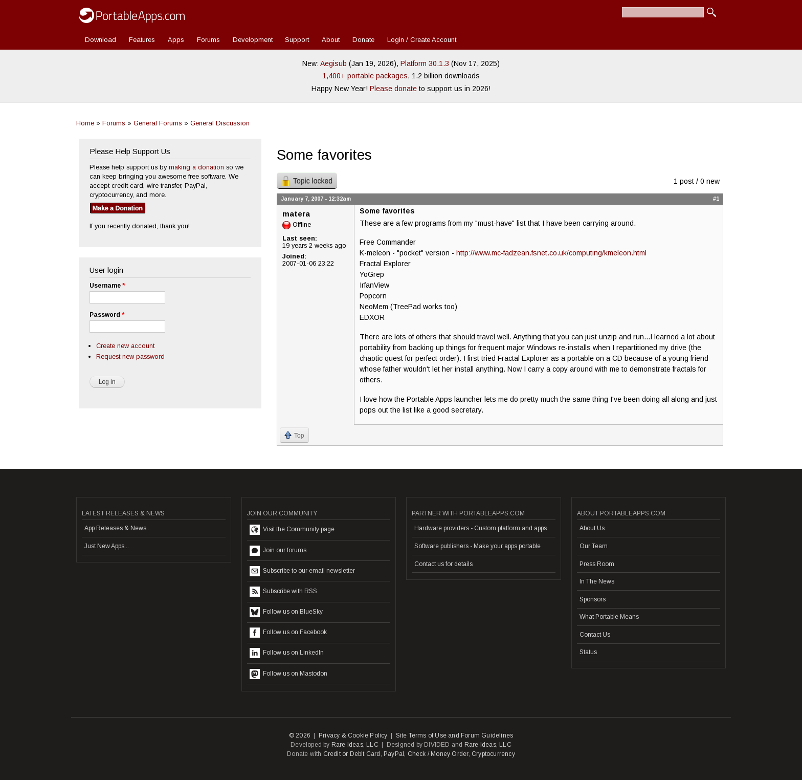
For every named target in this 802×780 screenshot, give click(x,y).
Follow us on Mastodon (288, 674)
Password (107, 314)
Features (142, 40)
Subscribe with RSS (283, 592)
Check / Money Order (438, 753)
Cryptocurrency (493, 753)
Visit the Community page (292, 530)
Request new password (130, 356)
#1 (716, 199)
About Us (592, 528)
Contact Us (595, 634)
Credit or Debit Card (352, 753)
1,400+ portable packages (365, 76)
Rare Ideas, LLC (354, 744)
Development (253, 40)
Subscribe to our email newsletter (302, 571)
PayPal (394, 753)
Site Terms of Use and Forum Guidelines (455, 735)
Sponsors (593, 599)
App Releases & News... (117, 528)
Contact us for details (443, 564)
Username (107, 285)
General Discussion (220, 123)
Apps (176, 40)
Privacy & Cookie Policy (353, 735)
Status (588, 652)
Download (100, 40)
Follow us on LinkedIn (287, 653)
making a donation (196, 167)
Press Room (597, 564)
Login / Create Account (421, 40)
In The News (597, 581)
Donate (363, 40)
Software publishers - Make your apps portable (477, 546)
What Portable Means (609, 616)
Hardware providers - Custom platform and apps (480, 528)
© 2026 (299, 735)
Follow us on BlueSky (286, 612)
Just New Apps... (106, 546)
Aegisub (333, 63)
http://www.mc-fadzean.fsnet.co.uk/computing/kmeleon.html (551, 253)
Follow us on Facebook (288, 632)
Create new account (125, 346)
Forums (208, 40)
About (331, 40)
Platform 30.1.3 (424, 63)
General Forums (157, 123)
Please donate (393, 88)
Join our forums (278, 551)
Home (85, 123)
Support (297, 40)
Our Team (594, 546)
